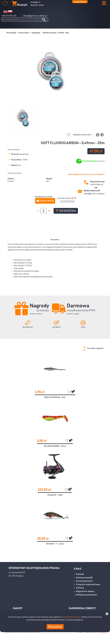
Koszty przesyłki (84, 577)
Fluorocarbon (24, 33)
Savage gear (36, 33)
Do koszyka (66, 210)
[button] (104, 3)
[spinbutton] (43, 211)
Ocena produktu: (64, 198)
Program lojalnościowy (88, 584)
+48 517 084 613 (8, 16)
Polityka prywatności (86, 595)
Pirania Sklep (11, 33)
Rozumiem (55, 626)
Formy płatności (84, 581)
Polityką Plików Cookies (71, 617)
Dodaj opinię (47, 200)
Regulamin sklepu (85, 591)
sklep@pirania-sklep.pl (35, 16)
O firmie (80, 588)
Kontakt (80, 574)
